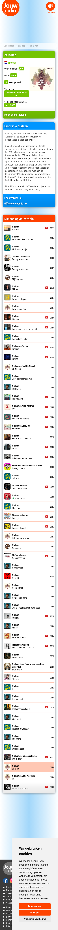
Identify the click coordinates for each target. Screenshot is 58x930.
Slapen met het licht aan (23, 646)
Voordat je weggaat (20, 727)
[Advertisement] (29, 826)
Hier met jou (17, 397)
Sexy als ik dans (19, 636)
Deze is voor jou (19, 307)
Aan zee (15, 228)
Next (54, 14)
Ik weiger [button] (34, 912)
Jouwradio (9, 45)
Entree (15, 357)
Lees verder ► (13, 198)
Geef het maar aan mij (22, 377)
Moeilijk (15, 576)
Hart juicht (16, 387)
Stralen (15, 677)
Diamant (15, 317)
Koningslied (20, 516)
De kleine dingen (19, 297)
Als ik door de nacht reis (22, 238)
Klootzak (16, 506)
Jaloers (15, 477)
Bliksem (15, 288)
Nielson (22, 45)
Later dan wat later (20, 536)
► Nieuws (8, 890)
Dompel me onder (20, 337)
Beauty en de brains (21, 258)
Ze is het (15, 767)
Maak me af (17, 546)
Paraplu (15, 616)
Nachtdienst (17, 586)
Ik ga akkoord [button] (34, 906)
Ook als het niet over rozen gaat (26, 606)
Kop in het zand (19, 526)
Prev (4, 14)
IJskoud (15, 447)
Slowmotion (17, 656)
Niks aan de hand (19, 596)
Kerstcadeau (19, 497)
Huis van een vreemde (21, 437)
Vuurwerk (16, 737)
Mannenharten (19, 556)
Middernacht (17, 566)
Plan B (15, 626)
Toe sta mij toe (18, 697)
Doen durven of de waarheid (24, 327)
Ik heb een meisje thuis (22, 457)
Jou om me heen (19, 487)
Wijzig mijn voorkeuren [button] (35, 919)
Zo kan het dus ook (20, 787)
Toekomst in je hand (21, 707)
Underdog (16, 717)
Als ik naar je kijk (19, 248)
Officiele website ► (16, 203)
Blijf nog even (18, 278)
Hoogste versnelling (20, 417)
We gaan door (18, 747)
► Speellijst (9, 893)
